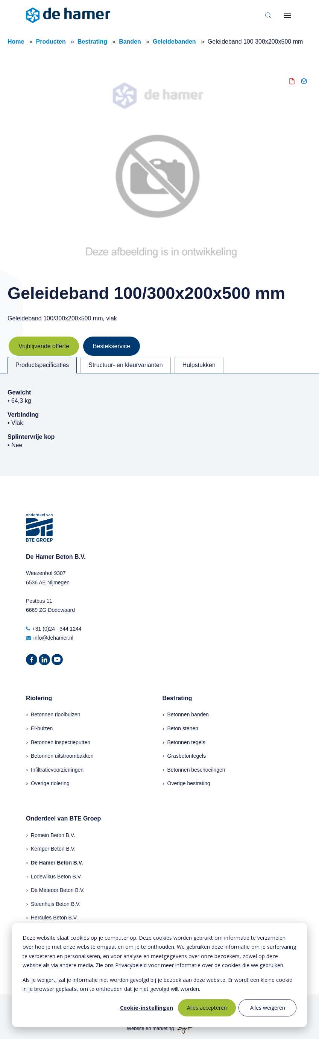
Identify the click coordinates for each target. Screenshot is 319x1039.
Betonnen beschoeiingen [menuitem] (196, 770)
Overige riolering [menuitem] (50, 783)
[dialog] (159, 975)
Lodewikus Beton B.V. (56, 877)
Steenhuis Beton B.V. (56, 904)
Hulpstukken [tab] (199, 365)
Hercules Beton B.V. (54, 918)
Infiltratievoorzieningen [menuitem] (57, 770)
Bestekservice (112, 346)
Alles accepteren (207, 1007)
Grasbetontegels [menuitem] (186, 756)
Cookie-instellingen (146, 1007)
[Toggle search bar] (268, 15)
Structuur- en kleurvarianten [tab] (125, 365)
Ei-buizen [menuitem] (42, 728)
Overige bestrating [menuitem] (188, 783)
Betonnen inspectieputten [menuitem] (60, 742)
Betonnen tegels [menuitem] (186, 742)
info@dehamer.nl (49, 638)
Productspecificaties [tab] (42, 365)
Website (135, 1028)
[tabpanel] (159, 424)
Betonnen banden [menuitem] (188, 714)
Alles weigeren (267, 1007)
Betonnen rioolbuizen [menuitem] (56, 714)
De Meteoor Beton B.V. (58, 890)
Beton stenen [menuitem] (183, 728)
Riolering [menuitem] (39, 698)
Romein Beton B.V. (53, 835)
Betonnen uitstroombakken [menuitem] (62, 756)
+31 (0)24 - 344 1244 (54, 629)
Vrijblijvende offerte (43, 346)
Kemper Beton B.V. (53, 849)
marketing (163, 1028)
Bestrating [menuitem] (177, 698)
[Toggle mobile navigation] (287, 15)
